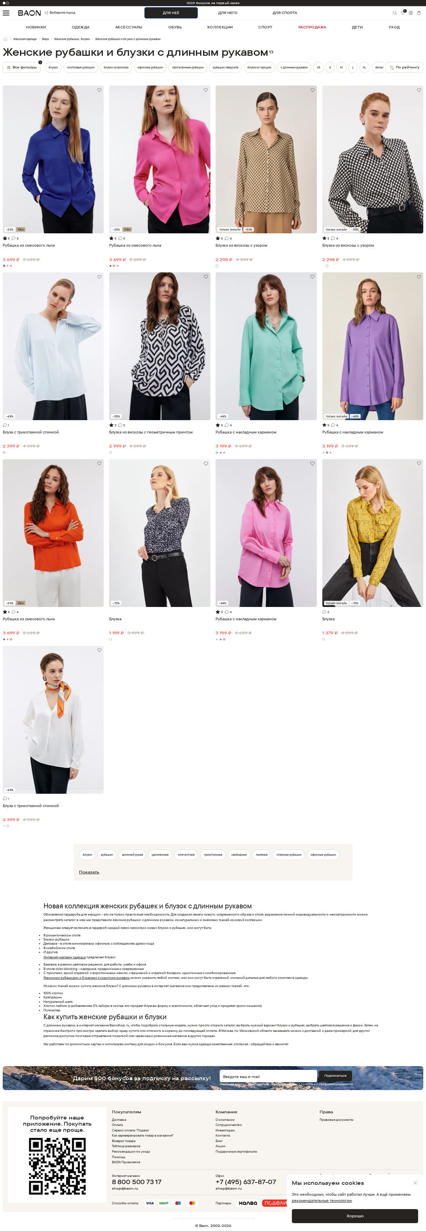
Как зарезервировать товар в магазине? (142, 1135)
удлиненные (160, 854)
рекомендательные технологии (322, 1200)
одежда (81, 27)
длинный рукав (132, 854)
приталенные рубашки (188, 67)
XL (364, 67)
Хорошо (355, 1215)
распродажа (312, 27)
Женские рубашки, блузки (72, 39)
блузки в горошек (259, 67)
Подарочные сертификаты (236, 1151)
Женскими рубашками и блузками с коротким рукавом (86, 977)
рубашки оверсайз (225, 67)
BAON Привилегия (126, 1162)
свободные (239, 854)
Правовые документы (336, 1119)
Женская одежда (25, 39)
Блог (219, 1141)
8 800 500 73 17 (137, 1182)
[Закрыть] (415, 1183)
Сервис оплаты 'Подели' (131, 1130)
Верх (45, 39)
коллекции (220, 27)
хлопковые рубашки (80, 67)
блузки (53, 67)
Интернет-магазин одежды (64, 957)
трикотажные (213, 854)
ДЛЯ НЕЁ (171, 13)
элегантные (186, 854)
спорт (265, 27)
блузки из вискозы (116, 67)
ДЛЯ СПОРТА (285, 13)
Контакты (223, 1135)
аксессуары (129, 27)
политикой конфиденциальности (327, 1084)
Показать (89, 871)
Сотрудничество (229, 1125)
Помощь (118, 1157)
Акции (220, 1146)
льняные (262, 854)
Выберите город (53, 13)
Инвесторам (225, 1130)
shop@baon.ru (125, 1189)
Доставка (119, 1119)
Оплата (117, 1125)
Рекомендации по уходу (131, 1151)
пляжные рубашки (288, 854)
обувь (175, 27)
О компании (225, 1119)
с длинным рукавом (294, 67)
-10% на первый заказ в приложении (213, 3)
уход (394, 27)
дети (357, 27)
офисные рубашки (150, 67)
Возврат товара (123, 1141)
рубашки (107, 854)
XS (318, 67)
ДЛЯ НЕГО (227, 13)
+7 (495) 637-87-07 (246, 1182)
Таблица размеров (126, 1146)
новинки (36, 27)
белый (379, 67)
